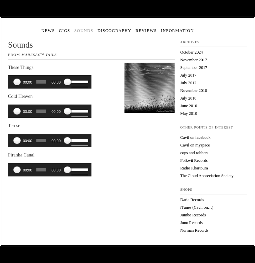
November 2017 (193, 60)
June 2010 (188, 106)
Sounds (83, 30)
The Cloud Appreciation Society (207, 175)
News (48, 30)
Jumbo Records (193, 215)
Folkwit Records (194, 160)
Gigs (64, 30)
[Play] (17, 82)
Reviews (146, 30)
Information (177, 30)
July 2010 (188, 98)
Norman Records (194, 230)
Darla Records (192, 199)
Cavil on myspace (195, 145)
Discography (114, 30)
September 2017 (193, 67)
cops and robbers (194, 152)
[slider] (41, 82)
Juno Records (191, 222)
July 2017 (188, 75)
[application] (49, 82)
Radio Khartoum (194, 168)
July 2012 (188, 83)
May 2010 (188, 113)
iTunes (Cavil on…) (196, 207)
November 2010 (193, 90)
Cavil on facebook (195, 137)
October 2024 (191, 52)
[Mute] (67, 82)
